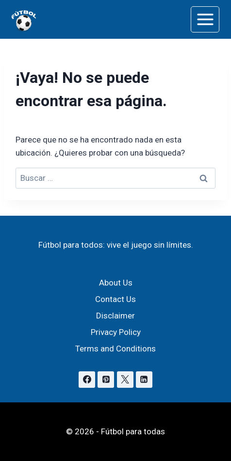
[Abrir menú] (205, 19)
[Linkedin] (144, 379)
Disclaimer (115, 315)
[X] (125, 379)
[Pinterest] (106, 379)
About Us (115, 282)
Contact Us (115, 299)
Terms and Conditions (115, 348)
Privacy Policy (116, 332)
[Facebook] (87, 379)
